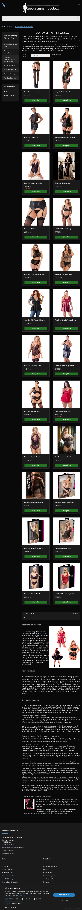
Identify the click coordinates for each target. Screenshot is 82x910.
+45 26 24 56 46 (8, 845)
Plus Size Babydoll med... (63, 411)
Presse (45, 870)
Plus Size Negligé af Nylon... (33, 548)
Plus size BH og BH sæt (10, 46)
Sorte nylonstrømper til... (32, 92)
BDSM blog (5, 866)
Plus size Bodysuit (10, 70)
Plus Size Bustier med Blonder (65, 138)
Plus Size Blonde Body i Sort (33, 183)
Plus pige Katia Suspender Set (34, 274)
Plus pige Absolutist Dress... (64, 274)
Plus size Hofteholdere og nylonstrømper (9, 59)
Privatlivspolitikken (49, 879)
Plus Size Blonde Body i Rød (64, 594)
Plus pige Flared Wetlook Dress (65, 320)
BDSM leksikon (7, 870)
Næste (76, 614)
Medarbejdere (47, 873)
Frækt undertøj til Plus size (10, 37)
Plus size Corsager (10, 74)
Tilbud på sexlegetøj (8, 879)
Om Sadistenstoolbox (50, 866)
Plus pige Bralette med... (32, 411)
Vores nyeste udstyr (8, 876)
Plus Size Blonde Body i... (32, 457)
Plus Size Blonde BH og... (63, 229)
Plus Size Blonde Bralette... (33, 594)
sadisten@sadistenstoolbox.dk (13, 848)
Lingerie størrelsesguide (10, 882)
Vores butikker (8, 851)
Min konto (46, 882)
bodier (47, 691)
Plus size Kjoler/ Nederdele (9, 52)
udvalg (38, 707)
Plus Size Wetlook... (30, 229)
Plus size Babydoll (10, 78)
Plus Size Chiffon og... (31, 138)
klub (59, 685)
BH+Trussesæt (56, 691)
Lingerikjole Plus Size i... (63, 92)
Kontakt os (46, 885)
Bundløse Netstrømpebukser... (34, 503)
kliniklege (48, 811)
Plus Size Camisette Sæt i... (33, 366)
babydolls (41, 691)
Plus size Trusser (9, 66)
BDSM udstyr (34, 688)
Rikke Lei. (48, 796)
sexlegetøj (27, 664)
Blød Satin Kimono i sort (63, 183)
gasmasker (53, 805)
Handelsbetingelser (49, 876)
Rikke (73, 799)
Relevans (40, 55)
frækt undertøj (36, 633)
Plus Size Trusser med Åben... (64, 503)
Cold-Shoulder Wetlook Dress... (34, 320)
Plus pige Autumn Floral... (63, 457)
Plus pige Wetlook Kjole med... (65, 366)
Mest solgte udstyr (8, 873)
